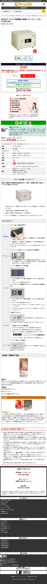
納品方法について (5, 525)
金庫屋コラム (4, 511)
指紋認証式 (5, 236)
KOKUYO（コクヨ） (20, 15)
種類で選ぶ (3, 504)
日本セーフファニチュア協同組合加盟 (9, 565)
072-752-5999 (24, 90)
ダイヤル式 (5, 325)
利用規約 (13, 576)
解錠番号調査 (15, 111)
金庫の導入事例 (4, 513)
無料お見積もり (16, 101)
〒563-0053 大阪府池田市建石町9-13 (8, 562)
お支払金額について (5, 527)
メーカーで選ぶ (10, 15)
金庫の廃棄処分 (16, 107)
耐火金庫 (15, 148)
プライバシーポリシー (21, 576)
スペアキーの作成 (16, 109)
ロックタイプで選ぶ (5, 508)
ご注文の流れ (4, 521)
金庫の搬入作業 (4, 542)
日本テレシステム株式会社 (9, 559)
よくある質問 (4, 532)
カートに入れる (28, 76)
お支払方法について (5, 528)
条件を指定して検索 (5, 500)
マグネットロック (6, 256)
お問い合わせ (34, 215)
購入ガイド (24, 436)
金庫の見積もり (4, 540)
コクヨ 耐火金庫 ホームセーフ (35, 15)
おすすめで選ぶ (4, 502)
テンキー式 (5, 288)
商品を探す (23, 8)
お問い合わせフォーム (23, 481)
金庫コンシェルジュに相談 (7, 509)
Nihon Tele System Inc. (24, 579)
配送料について (4, 523)
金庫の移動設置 (16, 105)
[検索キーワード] (22, 11)
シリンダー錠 (6, 345)
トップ (3, 15)
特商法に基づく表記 (32, 576)
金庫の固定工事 (16, 103)
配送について (4, 530)
